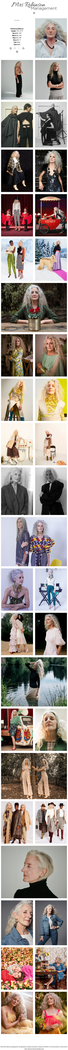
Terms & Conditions (54, 1046)
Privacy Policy (63, 1046)
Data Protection (28, 1049)
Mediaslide (41, 1049)
